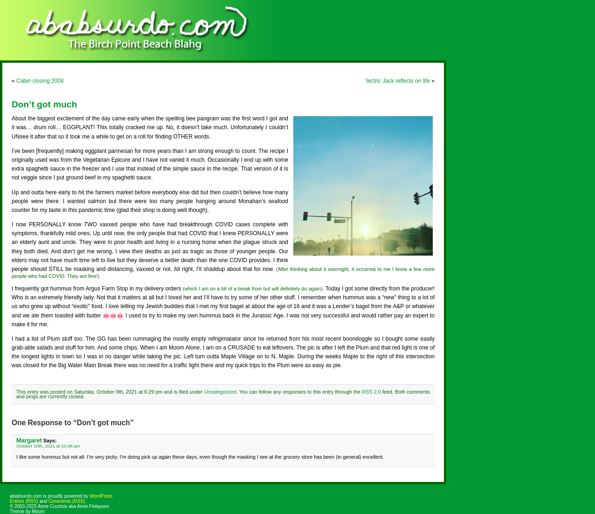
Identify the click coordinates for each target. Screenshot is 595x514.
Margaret (29, 440)
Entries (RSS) (24, 501)
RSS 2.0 (371, 392)
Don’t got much (44, 104)
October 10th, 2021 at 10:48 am (48, 445)
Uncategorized (220, 392)
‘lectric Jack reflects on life (397, 81)
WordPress (101, 496)
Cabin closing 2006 (40, 81)
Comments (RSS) (66, 501)
